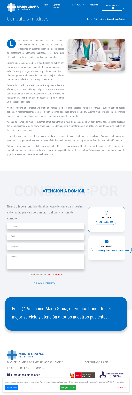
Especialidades (78, 5)
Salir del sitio (122, 387)
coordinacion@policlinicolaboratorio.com (110, 250)
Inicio (45, 5)
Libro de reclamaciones (23, 375)
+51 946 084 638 (106, 222)
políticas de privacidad (54, 274)
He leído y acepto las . (47, 274)
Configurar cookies (68, 387)
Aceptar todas (12, 387)
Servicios (94, 5)
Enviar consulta (45, 283)
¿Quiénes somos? (56, 6)
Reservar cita (113, 6)
